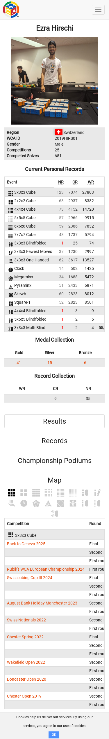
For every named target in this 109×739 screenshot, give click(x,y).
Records (54, 441)
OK (54, 735)
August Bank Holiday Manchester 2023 (42, 603)
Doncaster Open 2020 (26, 679)
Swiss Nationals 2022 (26, 620)
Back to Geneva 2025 (26, 543)
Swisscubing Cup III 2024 (29, 577)
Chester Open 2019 (24, 696)
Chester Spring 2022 (25, 637)
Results (54, 421)
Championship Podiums (55, 461)
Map (54, 480)
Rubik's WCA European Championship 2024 (46, 569)
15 (49, 362)
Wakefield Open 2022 (26, 662)
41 (19, 362)
